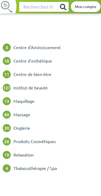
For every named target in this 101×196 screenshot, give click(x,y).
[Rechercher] (63, 7)
